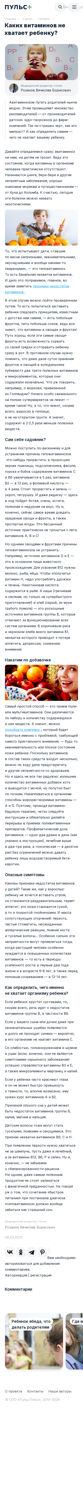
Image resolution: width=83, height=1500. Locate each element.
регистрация (40, 1275)
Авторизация (16, 1275)
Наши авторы (59, 1391)
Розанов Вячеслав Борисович (46, 90)
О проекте (13, 1391)
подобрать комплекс (23, 730)
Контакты (35, 1391)
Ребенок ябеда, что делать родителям (31, 1324)
